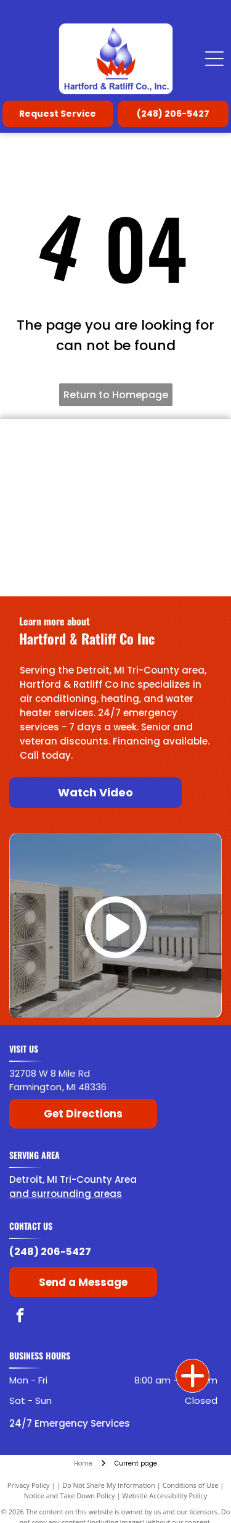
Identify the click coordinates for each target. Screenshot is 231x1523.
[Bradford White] (62, 443)
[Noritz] (169, 573)
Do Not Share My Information (108, 1485)
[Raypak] (169, 486)
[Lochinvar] (169, 443)
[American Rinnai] (169, 529)
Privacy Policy (28, 1485)
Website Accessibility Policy (164, 1495)
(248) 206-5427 (50, 1252)
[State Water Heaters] (62, 529)
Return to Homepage (115, 395)
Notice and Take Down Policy (69, 1495)
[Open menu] (214, 58)
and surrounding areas (65, 1193)
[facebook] (20, 1316)
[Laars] (62, 486)
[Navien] (62, 573)
